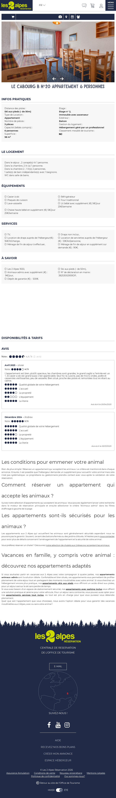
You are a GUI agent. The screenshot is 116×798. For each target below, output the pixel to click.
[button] (92, 5)
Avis (70, 17)
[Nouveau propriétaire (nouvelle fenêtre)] (71, 773)
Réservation (46, 17)
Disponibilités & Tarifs (64, 17)
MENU (111, 2)
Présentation (52, 17)
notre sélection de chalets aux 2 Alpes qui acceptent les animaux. (78, 545)
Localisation (58, 17)
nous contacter (107, 536)
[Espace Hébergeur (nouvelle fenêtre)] (58, 760)
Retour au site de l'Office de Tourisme (60, 783)
